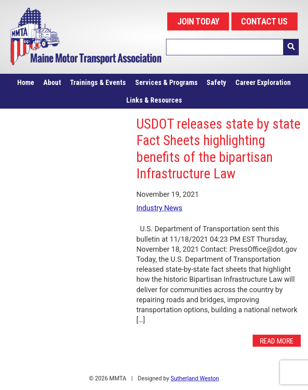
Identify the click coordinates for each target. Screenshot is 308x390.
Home (25, 82)
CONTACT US (264, 21)
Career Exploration (263, 82)
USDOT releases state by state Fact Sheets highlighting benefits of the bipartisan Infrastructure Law (218, 149)
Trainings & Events (98, 82)
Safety (216, 82)
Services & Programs (166, 82)
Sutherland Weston (194, 378)
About (52, 82)
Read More (277, 340)
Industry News (159, 208)
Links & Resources (154, 100)
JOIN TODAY (198, 21)
